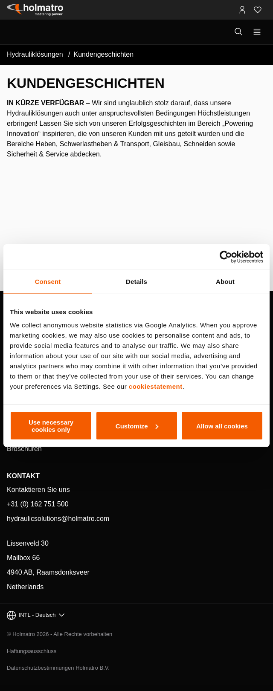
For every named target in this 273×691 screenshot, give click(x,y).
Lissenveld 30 (28, 543)
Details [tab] (136, 281)
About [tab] (225, 281)
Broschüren (24, 448)
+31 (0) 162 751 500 (38, 504)
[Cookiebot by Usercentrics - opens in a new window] (226, 256)
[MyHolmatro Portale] (242, 10)
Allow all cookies (222, 425)
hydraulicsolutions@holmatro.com (58, 518)
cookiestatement (156, 386)
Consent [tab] (48, 281)
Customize (137, 425)
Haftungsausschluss (31, 651)
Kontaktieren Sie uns (38, 489)
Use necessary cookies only (51, 426)
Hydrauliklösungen (35, 54)
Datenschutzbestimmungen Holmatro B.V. (58, 668)
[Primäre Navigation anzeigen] (257, 32)
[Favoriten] (257, 10)
